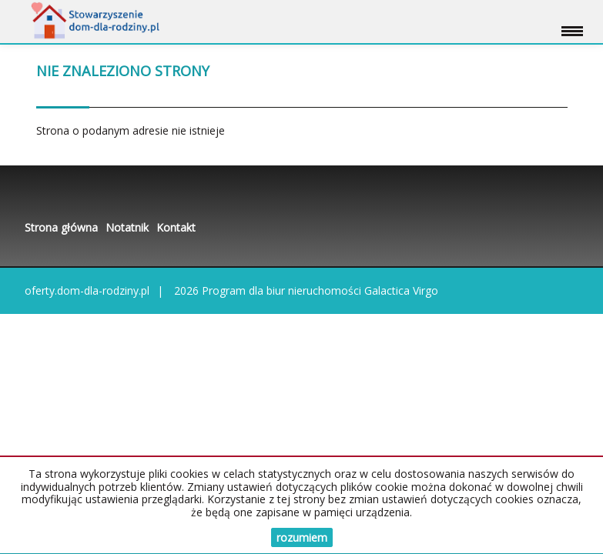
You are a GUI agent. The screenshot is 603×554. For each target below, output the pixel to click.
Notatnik (127, 227)
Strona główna (61, 227)
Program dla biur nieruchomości (283, 290)
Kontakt (176, 227)
